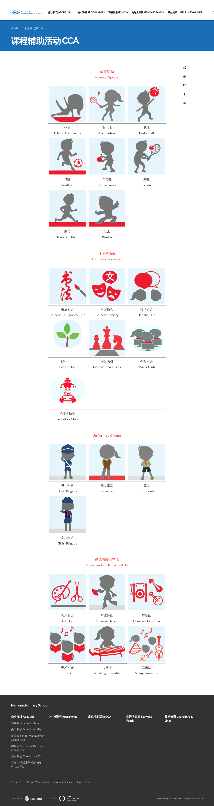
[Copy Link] (184, 76)
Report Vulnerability (38, 781)
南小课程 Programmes (91, 12)
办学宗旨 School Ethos (25, 723)
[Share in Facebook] (184, 92)
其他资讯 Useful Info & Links (185, 12)
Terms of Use (84, 781)
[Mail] (184, 83)
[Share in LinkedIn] (184, 101)
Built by (67, 798)
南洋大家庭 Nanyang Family (148, 12)
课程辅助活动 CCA (118, 12)
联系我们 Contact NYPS (25, 756)
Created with (29, 798)
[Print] (184, 67)
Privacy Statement (63, 781)
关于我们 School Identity (26, 729)
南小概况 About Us (59, 12)
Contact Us (17, 781)
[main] (107, 357)
